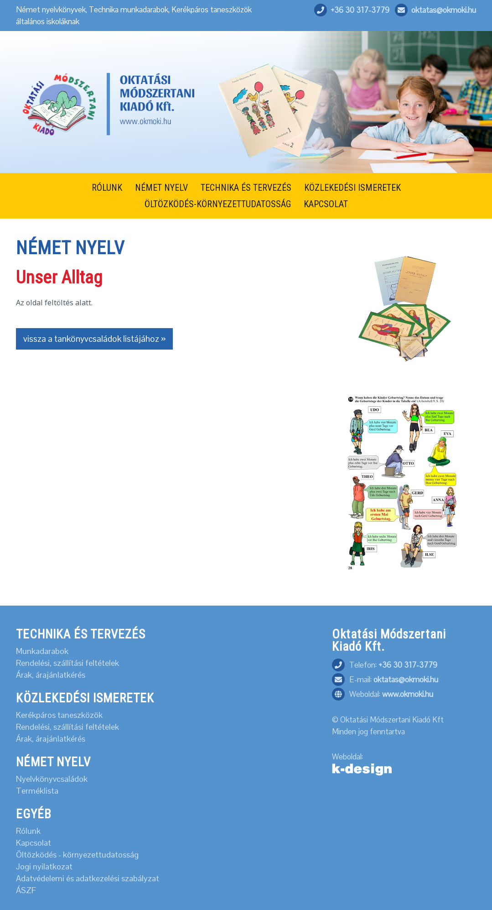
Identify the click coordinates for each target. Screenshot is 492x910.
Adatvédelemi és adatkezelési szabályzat (87, 878)
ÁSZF (26, 890)
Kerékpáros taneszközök (59, 715)
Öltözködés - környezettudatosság (77, 855)
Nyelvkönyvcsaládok (52, 779)
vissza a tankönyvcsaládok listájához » (94, 339)
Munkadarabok (42, 651)
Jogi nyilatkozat (44, 867)
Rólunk (28, 831)
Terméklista (37, 791)
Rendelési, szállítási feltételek (67, 663)
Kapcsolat (33, 843)
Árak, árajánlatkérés (50, 675)
